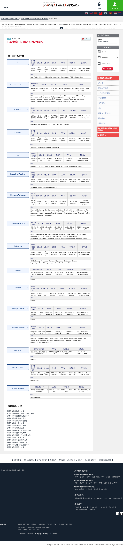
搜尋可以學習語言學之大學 (16, 426)
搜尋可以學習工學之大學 (15, 437)
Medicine (18, 271)
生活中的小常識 (104, 93)
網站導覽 (70, 460)
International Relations (17, 174)
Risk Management (18, 388)
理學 (100, 483)
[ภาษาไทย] (120, 13)
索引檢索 (62, 460)
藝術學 (96, 489)
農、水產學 (113, 483)
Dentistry (18, 288)
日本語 (77, 507)
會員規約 (79, 460)
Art (18, 155)
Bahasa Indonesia (81, 509)
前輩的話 (53, 460)
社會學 (108, 477)
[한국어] (105, 13)
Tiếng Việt (111, 507)
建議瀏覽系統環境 (105, 460)
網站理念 (22, 533)
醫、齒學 (89, 483)
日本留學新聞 (16, 460)
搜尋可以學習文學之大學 (15, 423)
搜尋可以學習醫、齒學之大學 (17, 442)
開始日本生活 (103, 88)
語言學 (82, 477)
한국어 (103, 507)
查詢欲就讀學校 (29, 460)
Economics (17, 109)
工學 (105, 483)
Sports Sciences (17, 367)
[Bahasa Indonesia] (115, 13)
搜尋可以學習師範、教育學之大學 (19, 430)
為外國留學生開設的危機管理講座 (107, 129)
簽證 (100, 108)
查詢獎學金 (102, 135)
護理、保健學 (79, 483)
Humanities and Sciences (18, 85)
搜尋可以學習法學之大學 (15, 411)
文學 (76, 477)
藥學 (95, 483)
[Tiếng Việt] (110, 13)
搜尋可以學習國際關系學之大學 (18, 416)
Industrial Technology (18, 223)
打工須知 (101, 103)
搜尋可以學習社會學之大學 (16, 418)
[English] (91, 13)
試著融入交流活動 (104, 113)
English (84, 507)
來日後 (100, 83)
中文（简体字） (94, 507)
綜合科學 (104, 489)
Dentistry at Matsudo (17, 309)
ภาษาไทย (92, 509)
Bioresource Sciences (18, 328)
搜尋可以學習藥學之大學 (15, 447)
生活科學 (89, 489)
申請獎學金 (102, 98)
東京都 (14, 38)
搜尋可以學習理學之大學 (15, 428)
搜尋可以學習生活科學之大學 (17, 440)
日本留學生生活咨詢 (105, 78)
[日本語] (86, 13)
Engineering (18, 246)
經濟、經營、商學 (98, 477)
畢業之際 (101, 123)
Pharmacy (17, 350)
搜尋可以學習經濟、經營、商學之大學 (20, 413)
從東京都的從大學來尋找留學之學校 (13, 470)
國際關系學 (116, 477)
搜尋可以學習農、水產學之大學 (18, 445)
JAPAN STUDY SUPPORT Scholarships (107, 498)
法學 (88, 477)
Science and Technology (18, 195)
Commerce (17, 132)
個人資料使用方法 (91, 460)
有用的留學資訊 (42, 460)
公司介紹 (53, 533)
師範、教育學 (79, 489)
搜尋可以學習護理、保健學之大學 (19, 435)
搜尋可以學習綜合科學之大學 (17, 421)
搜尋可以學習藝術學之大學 (16, 433)
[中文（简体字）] (96, 13)
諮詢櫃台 (101, 118)
